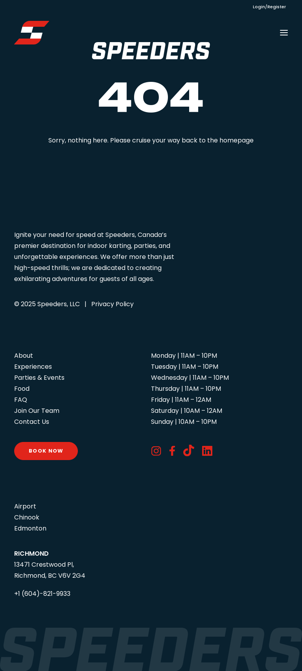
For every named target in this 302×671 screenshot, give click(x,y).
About (23, 355)
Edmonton (30, 528)
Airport (25, 506)
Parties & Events (39, 377)
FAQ (20, 399)
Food (21, 388)
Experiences (33, 366)
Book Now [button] (46, 451)
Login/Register (269, 7)
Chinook (26, 517)
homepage (236, 140)
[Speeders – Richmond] (31, 32)
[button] (284, 33)
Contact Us (31, 421)
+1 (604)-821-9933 (42, 593)
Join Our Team (36, 410)
